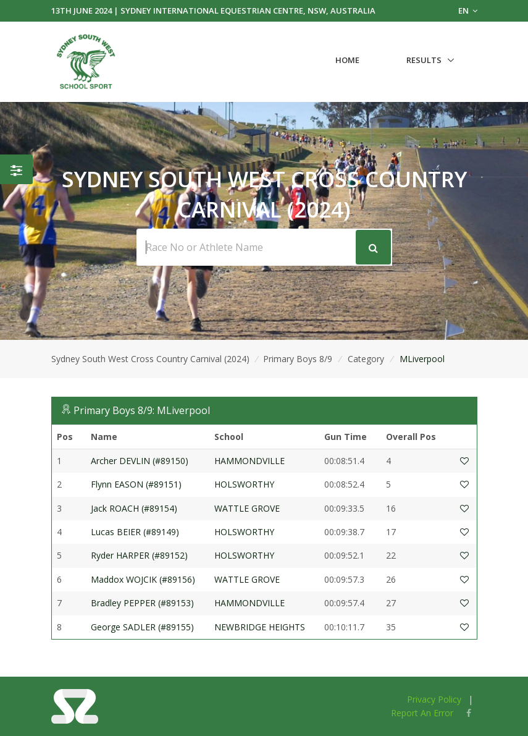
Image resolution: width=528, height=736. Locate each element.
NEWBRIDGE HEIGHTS (259, 627)
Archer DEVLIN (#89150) (139, 461)
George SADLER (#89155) (142, 627)
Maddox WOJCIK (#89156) (143, 579)
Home (347, 60)
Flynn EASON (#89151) (136, 484)
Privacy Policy (434, 699)
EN (467, 10)
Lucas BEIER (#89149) (135, 532)
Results (424, 60)
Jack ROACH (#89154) (134, 508)
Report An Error (422, 713)
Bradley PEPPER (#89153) (142, 603)
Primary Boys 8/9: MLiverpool (141, 410)
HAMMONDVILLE (249, 461)
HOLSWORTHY (244, 484)
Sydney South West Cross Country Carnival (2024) (150, 359)
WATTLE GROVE (247, 508)
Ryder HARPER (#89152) (139, 555)
